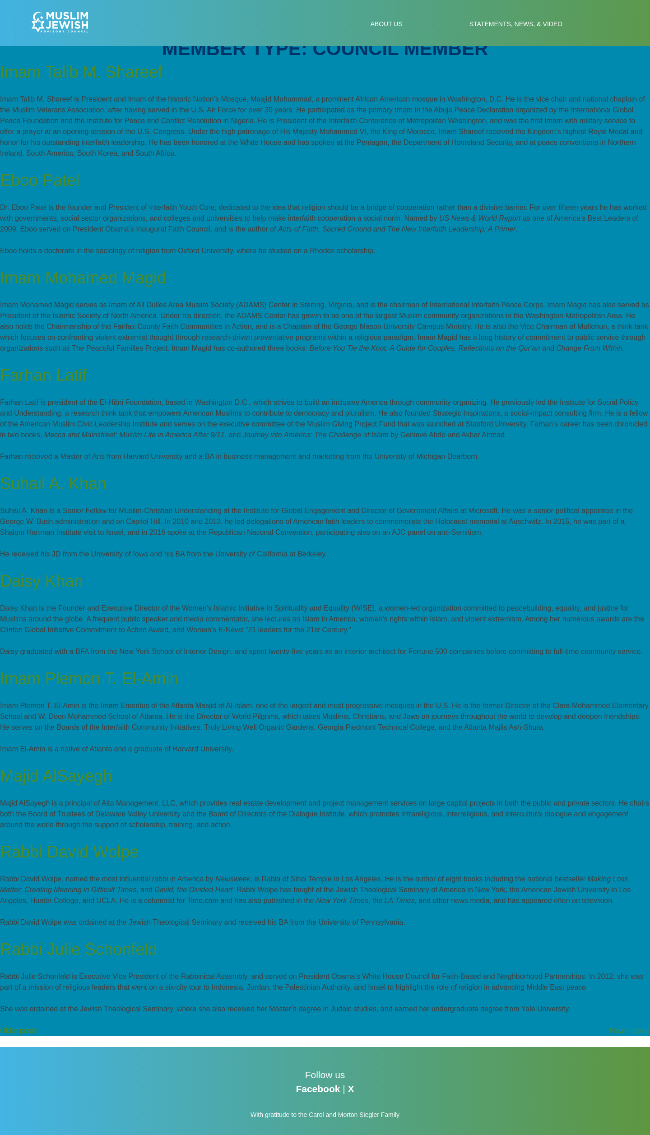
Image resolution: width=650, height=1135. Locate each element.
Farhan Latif (43, 375)
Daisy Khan (41, 581)
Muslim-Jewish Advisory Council (64, 22)
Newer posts (630, 1030)
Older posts (18, 1030)
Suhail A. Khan (53, 483)
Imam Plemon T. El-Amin (89, 678)
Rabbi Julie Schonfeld (78, 949)
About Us (387, 24)
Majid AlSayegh (56, 776)
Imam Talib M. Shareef (81, 72)
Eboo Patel (39, 180)
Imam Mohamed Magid (83, 278)
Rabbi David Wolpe (69, 852)
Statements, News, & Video (515, 24)
